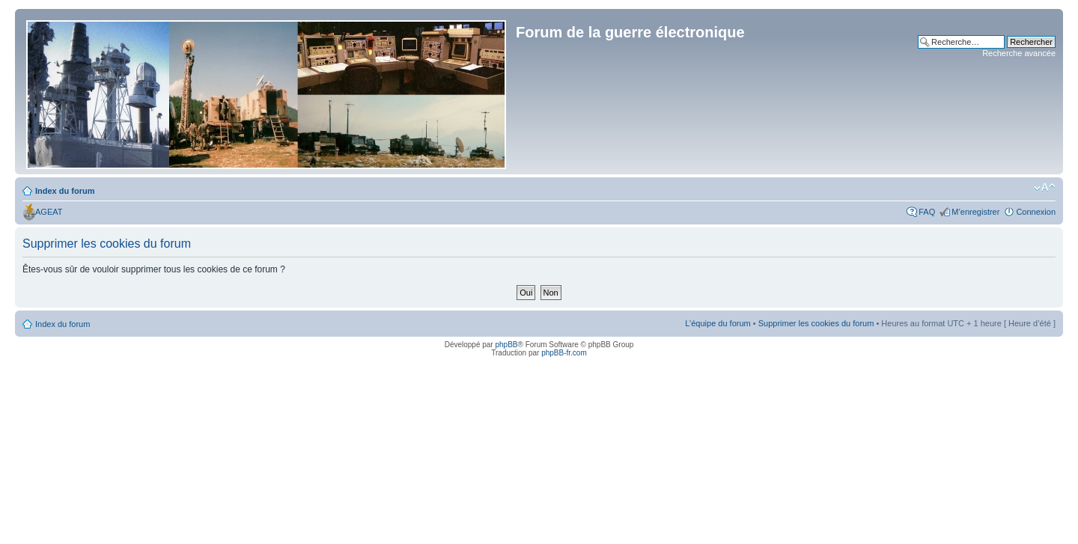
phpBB (506, 344)
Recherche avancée (1019, 53)
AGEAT (48, 211)
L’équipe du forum (717, 323)
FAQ (927, 211)
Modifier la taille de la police (1045, 188)
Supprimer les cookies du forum (816, 323)
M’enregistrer (975, 211)
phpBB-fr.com (564, 353)
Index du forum (64, 190)
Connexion (1036, 211)
